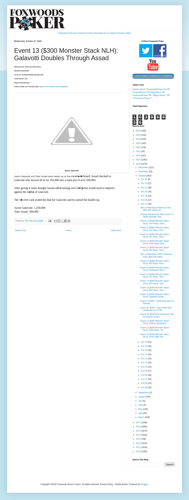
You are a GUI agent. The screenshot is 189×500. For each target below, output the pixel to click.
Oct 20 (144, 191)
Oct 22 (144, 183)
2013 (138, 439)
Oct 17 (144, 204)
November (143, 171)
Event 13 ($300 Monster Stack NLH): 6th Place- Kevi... (154, 262)
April (140, 413)
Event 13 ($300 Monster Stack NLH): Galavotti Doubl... (154, 295)
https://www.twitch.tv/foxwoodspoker (53, 87)
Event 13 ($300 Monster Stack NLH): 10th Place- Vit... (154, 328)
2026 (138, 130)
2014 (138, 435)
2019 (138, 159)
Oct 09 (144, 371)
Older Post (116, 230)
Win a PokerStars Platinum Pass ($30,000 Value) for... (155, 208)
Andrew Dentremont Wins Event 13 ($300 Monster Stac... (156, 215)
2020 (138, 155)
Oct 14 (144, 350)
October (142, 175)
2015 (138, 431)
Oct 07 (144, 379)
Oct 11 (144, 362)
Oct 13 (144, 354)
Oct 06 (144, 383)
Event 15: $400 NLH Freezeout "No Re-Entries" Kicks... (156, 315)
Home (68, 230)
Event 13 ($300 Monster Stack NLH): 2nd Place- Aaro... (154, 222)
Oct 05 (144, 387)
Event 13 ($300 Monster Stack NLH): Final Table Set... (154, 335)
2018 (138, 164)
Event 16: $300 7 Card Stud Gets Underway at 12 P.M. (156, 308)
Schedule (62, 33)
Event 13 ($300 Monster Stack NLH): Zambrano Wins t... (154, 268)
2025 (138, 135)
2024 (138, 139)
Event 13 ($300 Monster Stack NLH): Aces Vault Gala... (154, 242)
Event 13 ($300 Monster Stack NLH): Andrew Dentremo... (154, 322)
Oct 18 (144, 200)
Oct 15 (144, 346)
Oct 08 (144, 375)
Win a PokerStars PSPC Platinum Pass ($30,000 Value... (156, 255)
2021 (138, 151)
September (143, 392)
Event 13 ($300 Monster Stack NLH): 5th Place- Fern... (154, 248)
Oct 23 (144, 179)
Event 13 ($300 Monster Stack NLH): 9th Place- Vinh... (154, 288)
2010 (138, 451)
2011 (138, 447)
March (141, 417)
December (143, 167)
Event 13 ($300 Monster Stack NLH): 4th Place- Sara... (154, 235)
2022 (138, 147)
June (140, 405)
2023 (138, 143)
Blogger (144, 484)
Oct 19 (144, 196)
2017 (138, 422)
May (140, 409)
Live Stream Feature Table (118, 33)
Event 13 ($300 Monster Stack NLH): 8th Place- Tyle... (154, 282)
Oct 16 (144, 342)
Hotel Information (95, 33)
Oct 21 (144, 187)
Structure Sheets (77, 33)
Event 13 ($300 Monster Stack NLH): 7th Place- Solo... (154, 275)
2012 (138, 443)
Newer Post (20, 230)
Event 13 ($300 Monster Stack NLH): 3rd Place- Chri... (154, 228)
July (140, 401)
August (142, 397)
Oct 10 (144, 367)
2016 (138, 426)
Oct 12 (144, 358)
